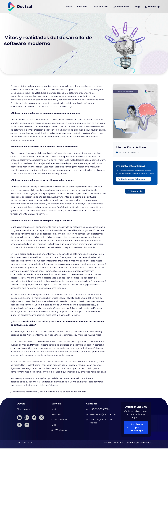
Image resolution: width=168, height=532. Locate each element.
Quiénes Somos (121, 6)
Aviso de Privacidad (113, 442)
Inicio (69, 6)
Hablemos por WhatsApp (133, 179)
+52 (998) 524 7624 (98, 409)
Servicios (82, 6)
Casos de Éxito (99, 6)
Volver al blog (135, 191)
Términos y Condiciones (138, 442)
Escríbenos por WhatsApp (135, 427)
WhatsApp (152, 6)
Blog (137, 6)
